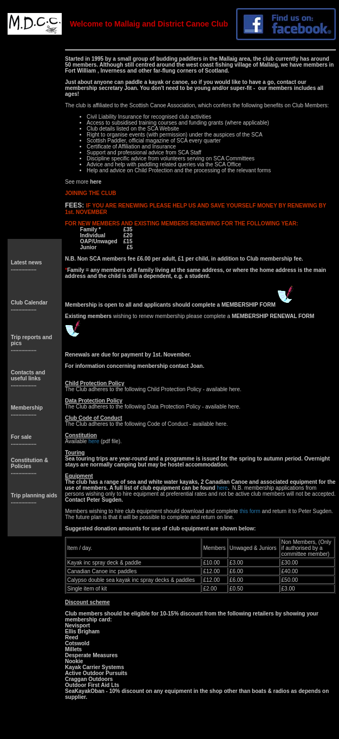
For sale (21, 437)
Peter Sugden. (105, 500)
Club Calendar (29, 303)
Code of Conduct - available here (186, 424)
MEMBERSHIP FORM (249, 305)
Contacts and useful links (28, 375)
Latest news (26, 262)
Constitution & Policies (29, 463)
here (234, 389)
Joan (131, 88)
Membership (27, 408)
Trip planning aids (34, 495)
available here (222, 407)
